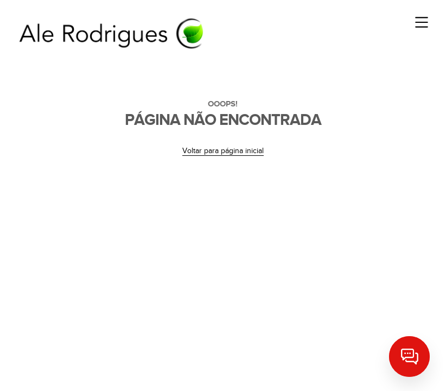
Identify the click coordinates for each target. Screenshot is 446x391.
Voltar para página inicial (223, 151)
